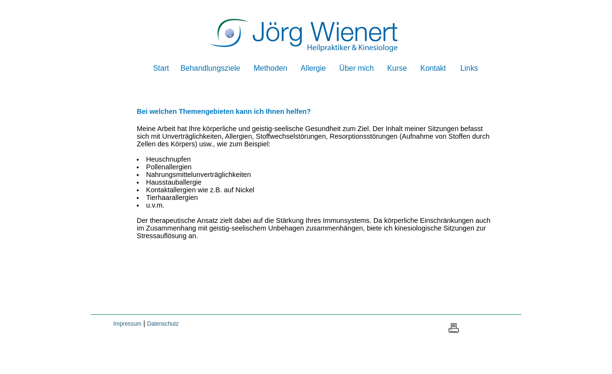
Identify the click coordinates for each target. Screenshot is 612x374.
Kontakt (433, 68)
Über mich (356, 68)
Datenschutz (163, 323)
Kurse (397, 68)
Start (161, 68)
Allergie (313, 68)
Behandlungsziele (210, 68)
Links (469, 68)
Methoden (270, 68)
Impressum (127, 323)
